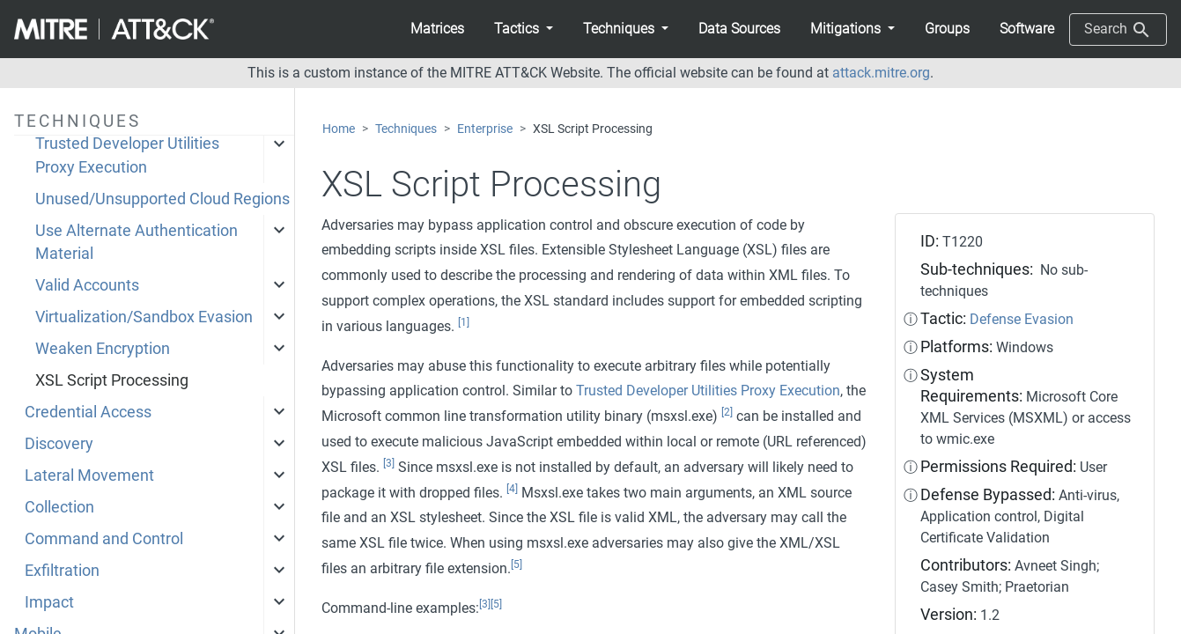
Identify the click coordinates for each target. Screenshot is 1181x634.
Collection (59, 507)
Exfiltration (62, 570)
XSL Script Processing (111, 380)
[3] (389, 463)
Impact (49, 602)
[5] (516, 564)
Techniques (406, 129)
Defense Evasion (1022, 319)
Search (1118, 30)
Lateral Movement (89, 475)
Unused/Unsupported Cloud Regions (162, 199)
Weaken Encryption (102, 349)
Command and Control (104, 539)
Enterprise (485, 129)
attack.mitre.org (881, 72)
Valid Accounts (87, 285)
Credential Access (88, 412)
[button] (523, 29)
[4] (512, 489)
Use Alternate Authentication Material (136, 242)
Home (338, 129)
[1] (463, 322)
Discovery (59, 444)
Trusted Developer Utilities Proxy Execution (127, 155)
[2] (727, 412)
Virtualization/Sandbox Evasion (144, 317)
